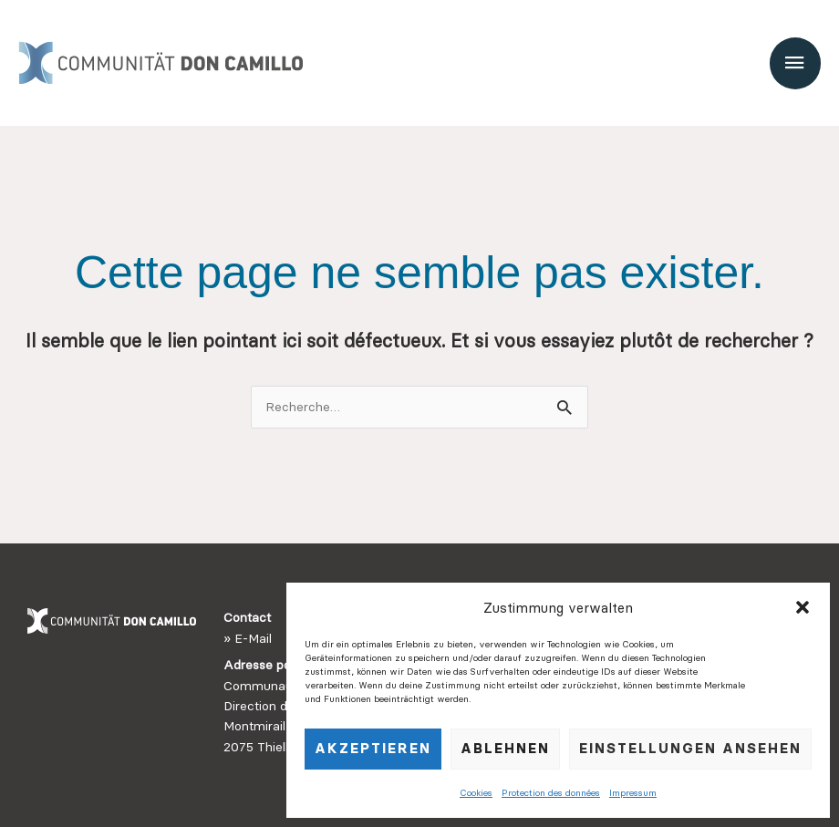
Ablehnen (505, 748)
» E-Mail (247, 638)
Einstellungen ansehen (690, 748)
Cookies (476, 793)
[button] (802, 607)
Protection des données (551, 793)
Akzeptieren (373, 748)
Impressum (633, 793)
